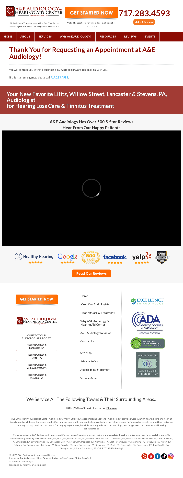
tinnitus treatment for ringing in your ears (56, 425)
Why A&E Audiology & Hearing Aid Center (94, 322)
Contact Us (13, 46)
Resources (108, 36)
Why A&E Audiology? (76, 36)
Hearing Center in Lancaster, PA (36, 346)
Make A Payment (144, 22)
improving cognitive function (146, 422)
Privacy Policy (89, 361)
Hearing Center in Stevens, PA (36, 376)
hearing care (152, 418)
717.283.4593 (144, 13)
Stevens (112, 408)
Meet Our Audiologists (95, 304)
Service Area (88, 378)
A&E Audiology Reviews (95, 333)
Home (8, 36)
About (25, 36)
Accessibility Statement (95, 369)
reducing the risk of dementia (113, 422)
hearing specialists (152, 435)
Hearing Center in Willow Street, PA (36, 366)
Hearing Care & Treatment (97, 312)
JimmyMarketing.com (34, 464)
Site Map (86, 353)
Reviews (130, 36)
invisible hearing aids (91, 425)
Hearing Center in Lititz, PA (36, 356)
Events (150, 36)
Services (45, 36)
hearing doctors (128, 435)
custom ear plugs (113, 425)
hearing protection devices (138, 425)
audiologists (111, 435)
